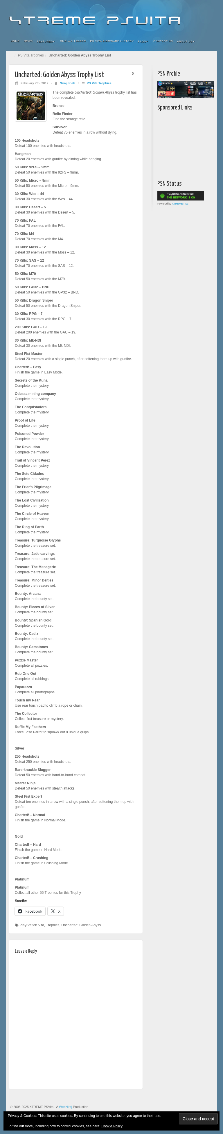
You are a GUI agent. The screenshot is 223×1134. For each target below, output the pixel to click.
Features (46, 41)
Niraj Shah (67, 83)
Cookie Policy (112, 1126)
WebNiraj (65, 1107)
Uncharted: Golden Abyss (81, 925)
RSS (209, 16)
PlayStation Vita (31, 925)
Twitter (193, 16)
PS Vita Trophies (31, 55)
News (28, 41)
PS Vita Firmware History (112, 41)
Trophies (52, 925)
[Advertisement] (190, 144)
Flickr (177, 16)
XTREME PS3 (180, 203)
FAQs (143, 41)
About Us (186, 41)
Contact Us (163, 41)
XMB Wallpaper (73, 41)
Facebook (169, 16)
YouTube (201, 16)
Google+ (185, 16)
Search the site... (209, 41)
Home (15, 41)
